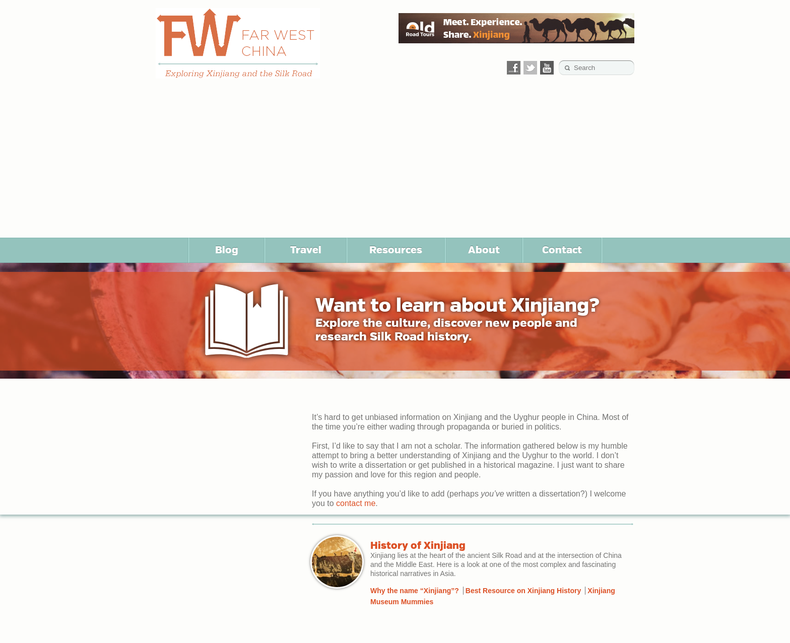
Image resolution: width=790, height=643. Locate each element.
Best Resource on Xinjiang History (523, 591)
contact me (355, 503)
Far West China (238, 43)
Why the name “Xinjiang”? (414, 591)
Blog (226, 250)
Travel (305, 250)
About (484, 250)
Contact (562, 250)
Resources (395, 250)
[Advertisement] (395, 162)
